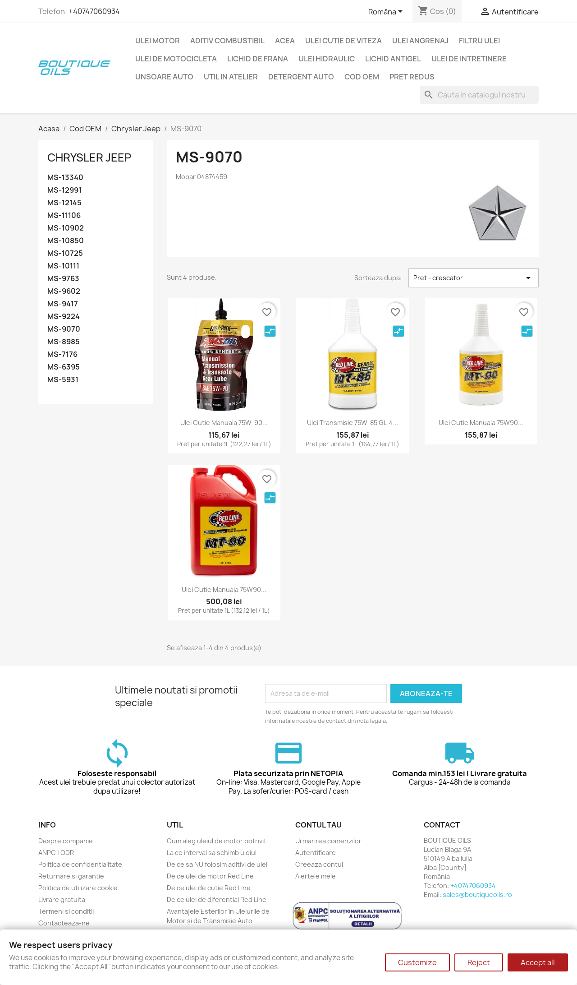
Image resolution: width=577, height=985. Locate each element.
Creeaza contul (319, 864)
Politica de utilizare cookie (78, 887)
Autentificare (315, 852)
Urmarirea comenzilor (328, 841)
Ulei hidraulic (326, 59)
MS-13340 (65, 177)
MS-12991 (64, 190)
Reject (478, 962)
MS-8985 (63, 342)
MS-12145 (64, 203)
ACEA (285, 41)
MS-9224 (63, 316)
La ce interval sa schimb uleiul (211, 852)
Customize (417, 962)
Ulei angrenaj (420, 41)
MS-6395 (63, 367)
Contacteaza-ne (64, 923)
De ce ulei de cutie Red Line (209, 887)
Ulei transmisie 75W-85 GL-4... (352, 422)
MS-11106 (64, 215)
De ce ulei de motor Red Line (210, 876)
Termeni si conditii (66, 911)
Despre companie (65, 841)
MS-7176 (62, 354)
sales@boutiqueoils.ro (477, 894)
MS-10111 (63, 266)
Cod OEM (361, 77)
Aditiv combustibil (227, 41)
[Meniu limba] (387, 12)
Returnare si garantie (71, 876)
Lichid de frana (257, 59)
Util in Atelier (231, 77)
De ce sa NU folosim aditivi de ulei (217, 864)
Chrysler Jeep (89, 157)
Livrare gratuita (61, 899)
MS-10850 (65, 240)
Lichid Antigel (393, 59)
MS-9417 (62, 304)
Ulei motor (157, 41)
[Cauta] (479, 95)
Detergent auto (301, 77)
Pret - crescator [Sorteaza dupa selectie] (473, 278)
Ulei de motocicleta (176, 59)
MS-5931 (62, 379)
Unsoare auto (164, 77)
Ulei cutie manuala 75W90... (481, 422)
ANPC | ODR (56, 852)
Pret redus (412, 77)
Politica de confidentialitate (80, 864)
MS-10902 (65, 228)
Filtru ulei (479, 41)
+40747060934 (94, 11)
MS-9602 (63, 291)
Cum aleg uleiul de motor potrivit (216, 841)
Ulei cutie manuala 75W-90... (224, 422)
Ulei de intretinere (469, 59)
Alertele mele (315, 876)
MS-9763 (63, 278)
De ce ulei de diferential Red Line (216, 899)
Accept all (538, 962)
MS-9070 (63, 329)
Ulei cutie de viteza (343, 41)
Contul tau (318, 825)
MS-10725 (65, 253)
